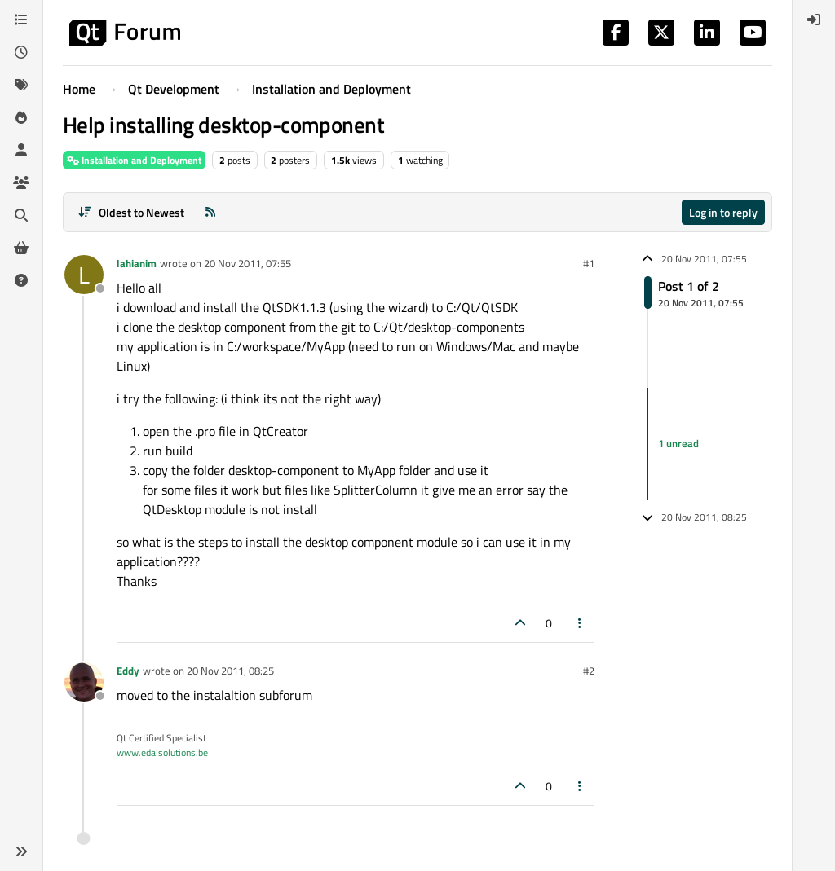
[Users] (21, 150)
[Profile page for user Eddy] (84, 682)
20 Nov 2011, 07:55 (247, 263)
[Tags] (21, 85)
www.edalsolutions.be (162, 752)
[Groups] (21, 182)
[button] (21, 851)
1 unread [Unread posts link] (678, 443)
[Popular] (21, 117)
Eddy (128, 670)
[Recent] (21, 52)
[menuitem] (813, 20)
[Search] (21, 215)
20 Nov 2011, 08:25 (230, 670)
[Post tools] (580, 623)
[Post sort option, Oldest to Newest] (131, 212)
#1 (588, 263)
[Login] (813, 20)
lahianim (137, 263)
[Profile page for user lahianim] (84, 274)
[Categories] (21, 20)
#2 (588, 670)
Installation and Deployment (134, 160)
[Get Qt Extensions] (21, 248)
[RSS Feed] (210, 212)
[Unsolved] (21, 280)
